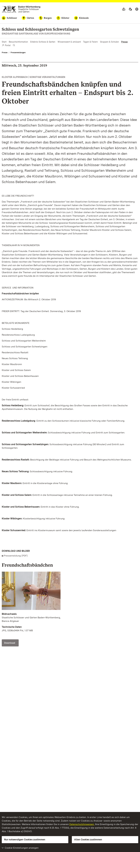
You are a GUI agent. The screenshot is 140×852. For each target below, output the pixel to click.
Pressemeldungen (18, 53)
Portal (6, 45)
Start (4, 42)
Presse (124, 42)
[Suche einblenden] (14, 45)
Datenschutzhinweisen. (81, 824)
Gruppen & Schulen (109, 42)
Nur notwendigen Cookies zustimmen (24, 839)
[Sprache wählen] (136, 9)
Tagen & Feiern (90, 42)
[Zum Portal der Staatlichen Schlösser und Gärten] (21, 9)
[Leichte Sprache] (123, 9)
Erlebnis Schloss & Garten (42, 42)
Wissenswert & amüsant (69, 42)
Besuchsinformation (18, 42)
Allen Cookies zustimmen (88, 839)
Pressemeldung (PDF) (16, 555)
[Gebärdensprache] (130, 9)
